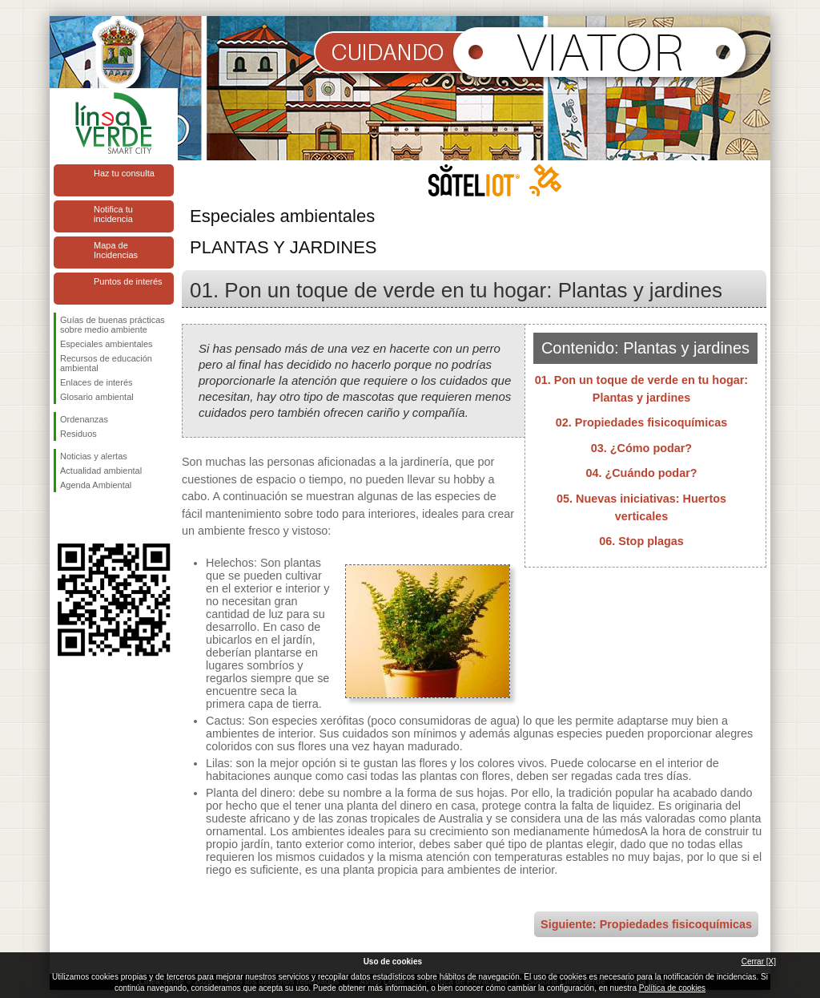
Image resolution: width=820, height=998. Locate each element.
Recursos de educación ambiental (106, 363)
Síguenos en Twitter (89, 517)
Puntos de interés (128, 281)
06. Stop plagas (641, 541)
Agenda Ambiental (95, 485)
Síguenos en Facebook (63, 517)
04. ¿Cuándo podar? (641, 473)
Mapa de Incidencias (116, 250)
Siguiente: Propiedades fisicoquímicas (646, 924)
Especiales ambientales (106, 344)
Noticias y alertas (93, 456)
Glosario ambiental (97, 397)
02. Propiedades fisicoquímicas (641, 422)
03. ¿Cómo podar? (641, 448)
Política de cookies (672, 988)
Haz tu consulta (124, 173)
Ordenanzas (84, 419)
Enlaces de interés (96, 382)
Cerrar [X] (759, 961)
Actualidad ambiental (101, 470)
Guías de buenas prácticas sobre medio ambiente (112, 324)
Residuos (78, 433)
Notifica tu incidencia (113, 214)
